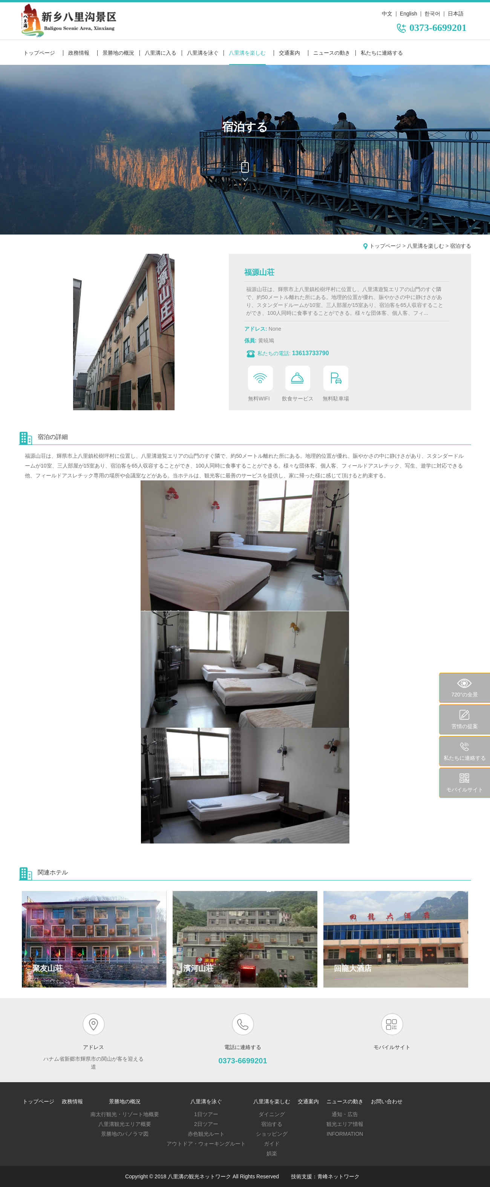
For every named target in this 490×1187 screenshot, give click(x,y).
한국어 (432, 14)
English (408, 14)
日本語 (456, 14)
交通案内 (289, 53)
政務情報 (78, 53)
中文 (387, 14)
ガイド (272, 1144)
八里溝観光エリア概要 (124, 1124)
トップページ (39, 53)
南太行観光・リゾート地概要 (124, 1114)
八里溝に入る (160, 53)
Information (345, 1134)
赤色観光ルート (206, 1134)
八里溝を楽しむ (247, 53)
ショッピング (272, 1134)
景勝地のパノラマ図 (125, 1134)
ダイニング (272, 1114)
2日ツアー (206, 1124)
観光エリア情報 (344, 1124)
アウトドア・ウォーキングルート (206, 1144)
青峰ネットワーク (338, 1176)
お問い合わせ (387, 1101)
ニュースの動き (331, 53)
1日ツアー (206, 1114)
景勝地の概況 (118, 53)
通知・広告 (345, 1114)
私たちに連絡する (382, 53)
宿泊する (460, 246)
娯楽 (271, 1153)
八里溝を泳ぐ (203, 53)
